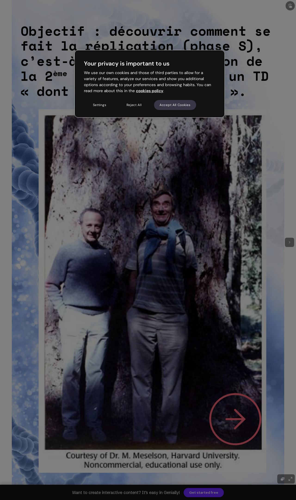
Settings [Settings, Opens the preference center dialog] (99, 105)
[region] (149, 84)
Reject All (134, 105)
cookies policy (149, 90)
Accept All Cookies (175, 105)
